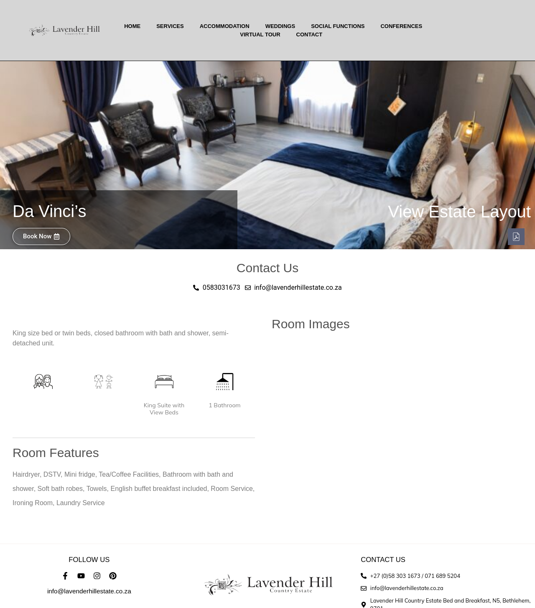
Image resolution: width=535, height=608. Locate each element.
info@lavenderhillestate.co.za (89, 591)
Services (170, 26)
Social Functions (337, 26)
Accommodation (225, 26)
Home (132, 26)
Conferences (401, 26)
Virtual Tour (260, 34)
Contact (309, 34)
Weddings (280, 26)
